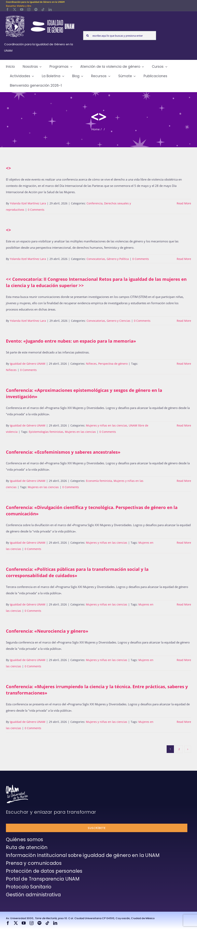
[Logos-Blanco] (40, 16)
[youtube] (21, 9)
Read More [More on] (184, 203)
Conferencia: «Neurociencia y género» (47, 631)
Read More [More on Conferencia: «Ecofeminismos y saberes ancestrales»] (184, 481)
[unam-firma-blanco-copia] (17, 786)
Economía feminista (99, 481)
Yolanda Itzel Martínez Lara (28, 203)
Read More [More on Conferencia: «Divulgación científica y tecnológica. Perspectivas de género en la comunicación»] (184, 542)
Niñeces (91, 363)
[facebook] (7, 9)
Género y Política (118, 259)
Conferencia (95, 203)
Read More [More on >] (184, 321)
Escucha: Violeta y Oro (18, 6)
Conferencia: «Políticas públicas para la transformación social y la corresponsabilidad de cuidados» (77, 572)
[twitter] (14, 9)
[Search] (87, 35)
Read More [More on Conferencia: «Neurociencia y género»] (184, 660)
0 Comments (36, 209)
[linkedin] (50, 9)
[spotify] (35, 9)
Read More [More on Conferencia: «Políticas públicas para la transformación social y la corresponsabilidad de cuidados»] (184, 604)
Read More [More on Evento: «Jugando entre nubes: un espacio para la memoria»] (184, 363)
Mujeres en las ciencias (80, 432)
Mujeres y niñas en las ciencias (106, 425)
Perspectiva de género (113, 363)
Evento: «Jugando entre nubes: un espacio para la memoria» (71, 341)
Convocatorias (96, 259)
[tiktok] (43, 9)
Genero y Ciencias (118, 321)
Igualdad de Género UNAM (27, 363)
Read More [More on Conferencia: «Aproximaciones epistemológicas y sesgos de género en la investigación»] (184, 425)
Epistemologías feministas (46, 432)
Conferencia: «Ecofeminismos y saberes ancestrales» (63, 452)
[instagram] (28, 9)
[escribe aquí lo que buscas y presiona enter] (119, 35)
